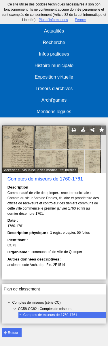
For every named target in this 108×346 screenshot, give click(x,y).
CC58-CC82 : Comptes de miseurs (44, 309)
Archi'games (54, 100)
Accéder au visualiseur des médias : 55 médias (40, 170)
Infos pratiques (54, 54)
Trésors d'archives (54, 88)
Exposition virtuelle (54, 77)
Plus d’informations (53, 20)
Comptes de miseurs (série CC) (36, 303)
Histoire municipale (54, 65)
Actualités (54, 30)
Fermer (80, 20)
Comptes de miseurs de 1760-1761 (50, 315)
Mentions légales (54, 111)
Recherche (54, 42)
